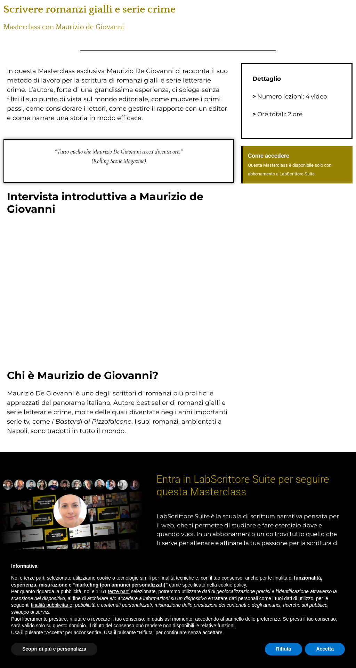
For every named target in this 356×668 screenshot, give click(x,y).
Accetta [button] (325, 649)
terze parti (119, 591)
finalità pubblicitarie (51, 605)
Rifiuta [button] (283, 649)
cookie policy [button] (232, 585)
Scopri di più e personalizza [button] (54, 649)
